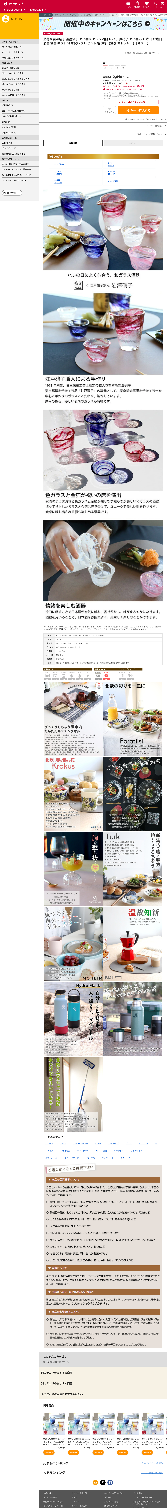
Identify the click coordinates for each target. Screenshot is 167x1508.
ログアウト (12, 193)
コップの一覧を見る (154, 126)
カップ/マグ (113, 1143)
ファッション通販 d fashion (14, 180)
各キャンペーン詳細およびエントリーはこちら (124, 89)
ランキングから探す (11, 89)
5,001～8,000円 (111, 164)
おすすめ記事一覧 (79, 1493)
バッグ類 (91, 1158)
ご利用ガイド (8, 105)
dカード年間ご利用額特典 (13, 110)
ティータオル (83, 1150)
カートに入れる (138, 110)
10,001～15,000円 (111, 172)
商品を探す (48, 1493)
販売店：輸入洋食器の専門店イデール (142, 53)
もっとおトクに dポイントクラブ (16, 174)
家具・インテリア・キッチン (66, 15)
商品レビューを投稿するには (150, 134)
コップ (114, 15)
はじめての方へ (9, 132)
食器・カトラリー (101, 15)
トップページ (45, 15)
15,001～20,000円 (58, 181)
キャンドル (119, 1150)
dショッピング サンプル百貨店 (15, 163)
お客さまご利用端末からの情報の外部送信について (146, 1503)
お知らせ (6, 121)
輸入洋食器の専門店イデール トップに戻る (144, 119)
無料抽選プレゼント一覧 (12, 57)
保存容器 (66, 1150)
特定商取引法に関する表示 (13, 153)
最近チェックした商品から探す (15, 78)
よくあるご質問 (9, 127)
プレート (49, 1143)
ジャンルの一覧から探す (12, 73)
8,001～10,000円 (58, 172)
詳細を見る (49, 1452)
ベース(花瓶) (101, 1150)
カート (74, 1497)
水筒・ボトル (51, 1158)
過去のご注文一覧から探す (13, 84)
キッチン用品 (85, 15)
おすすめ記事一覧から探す (13, 95)
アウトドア (125, 1158)
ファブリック (108, 1158)
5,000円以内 (59, 164)
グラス (129, 1143)
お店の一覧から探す (11, 67)
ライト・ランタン (72, 1158)
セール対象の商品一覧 (12, 46)
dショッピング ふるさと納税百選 (16, 169)
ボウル (63, 1143)
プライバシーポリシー (12, 148)
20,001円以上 (113, 181)
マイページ (76, 1501)
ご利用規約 (7, 142)
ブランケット (136, 1150)
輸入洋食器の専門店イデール (56, 1362)
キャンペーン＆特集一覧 (12, 52)
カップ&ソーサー (80, 1143)
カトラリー (143, 1143)
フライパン (50, 1150)
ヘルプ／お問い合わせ (12, 116)
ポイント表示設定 (79, 1505)
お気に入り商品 (50, 1497)
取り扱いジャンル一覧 (53, 1505)
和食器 (98, 1143)
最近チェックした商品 (53, 1501)
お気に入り (109, 111)
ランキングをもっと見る (152, 1463)
